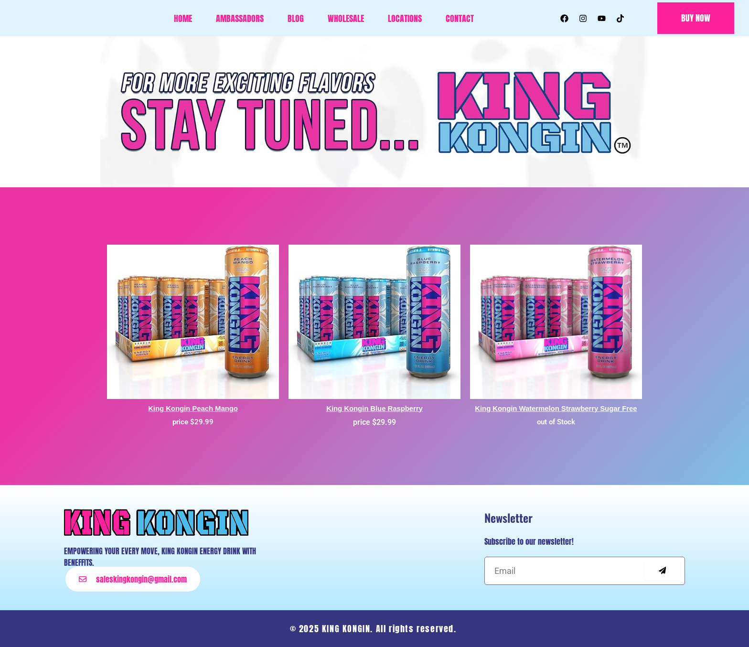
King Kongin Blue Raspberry (374, 408)
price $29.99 (193, 422)
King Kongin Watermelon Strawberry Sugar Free (556, 408)
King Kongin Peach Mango (193, 408)
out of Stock (556, 422)
